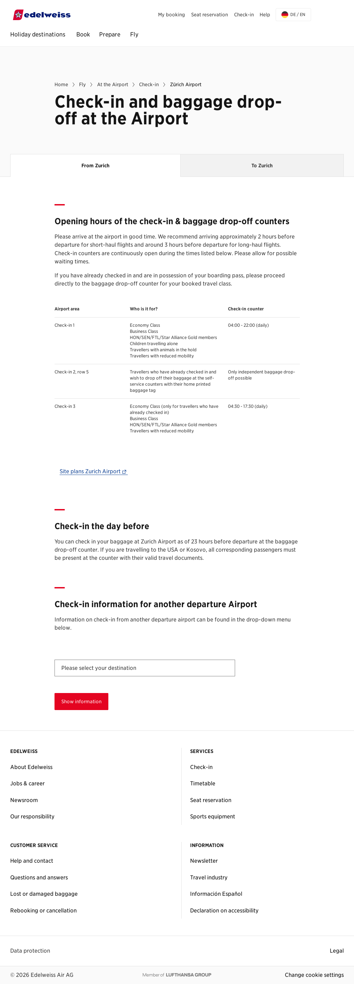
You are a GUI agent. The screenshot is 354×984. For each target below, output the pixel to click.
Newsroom (24, 800)
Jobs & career (27, 783)
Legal (337, 950)
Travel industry (209, 877)
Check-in (201, 767)
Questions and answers (39, 877)
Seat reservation (210, 800)
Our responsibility (32, 816)
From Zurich (104, 161)
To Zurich (262, 165)
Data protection (30, 950)
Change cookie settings (314, 974)
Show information (81, 701)
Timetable (202, 783)
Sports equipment (212, 816)
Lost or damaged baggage (44, 893)
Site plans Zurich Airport (94, 471)
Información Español (216, 893)
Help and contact (31, 860)
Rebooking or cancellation (43, 910)
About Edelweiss (31, 767)
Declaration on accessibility (224, 910)
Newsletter (204, 860)
